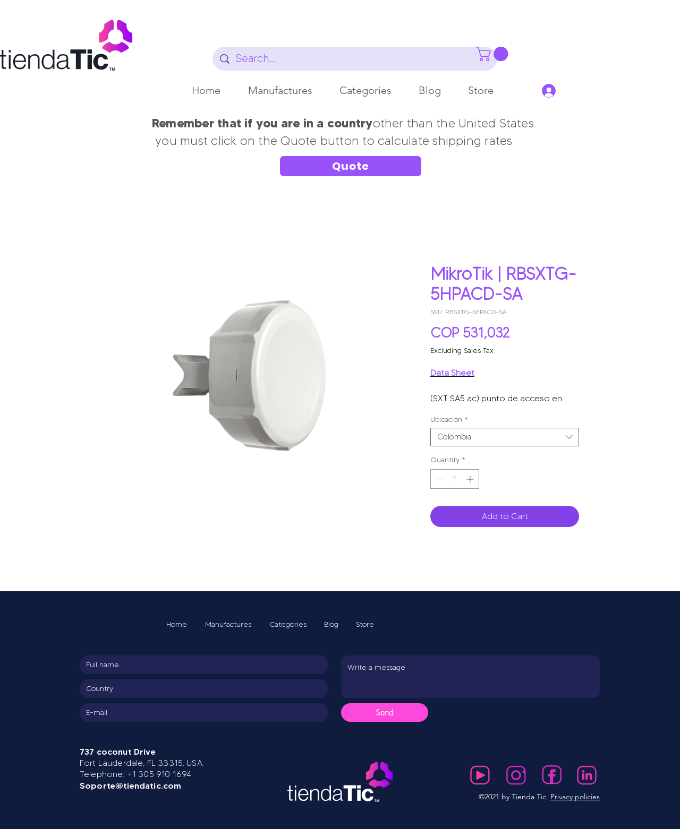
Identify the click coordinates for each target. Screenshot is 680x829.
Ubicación (449, 420)
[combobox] (504, 437)
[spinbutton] (454, 479)
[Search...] (355, 59)
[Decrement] (438, 479)
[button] (280, 90)
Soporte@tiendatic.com (130, 785)
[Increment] (471, 479)
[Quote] (350, 166)
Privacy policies (575, 796)
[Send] (384, 712)
